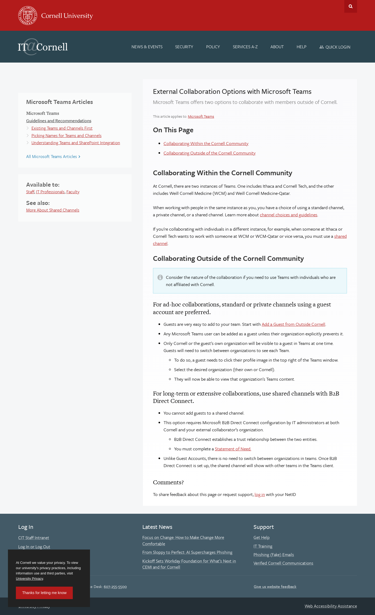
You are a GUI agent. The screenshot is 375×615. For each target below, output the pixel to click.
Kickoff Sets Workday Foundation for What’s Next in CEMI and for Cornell (189, 564)
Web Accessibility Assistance (331, 606)
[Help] (301, 46)
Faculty (72, 191)
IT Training (263, 546)
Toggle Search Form (350, 6)
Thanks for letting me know (44, 593)
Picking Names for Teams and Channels (66, 135)
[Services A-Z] (245, 46)
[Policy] (213, 46)
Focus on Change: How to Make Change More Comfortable (183, 540)
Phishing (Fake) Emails (274, 554)
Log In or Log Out (34, 546)
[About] (277, 46)
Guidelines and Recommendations (58, 120)
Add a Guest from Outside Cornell (293, 324)
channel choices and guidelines (288, 214)
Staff (30, 191)
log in (260, 494)
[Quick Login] (335, 47)
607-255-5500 (115, 586)
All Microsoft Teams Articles (51, 156)
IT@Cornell (43, 47)
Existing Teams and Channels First (62, 128)
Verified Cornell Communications (283, 563)
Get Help (262, 537)
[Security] (184, 46)
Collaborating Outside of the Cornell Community (210, 153)
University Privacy (29, 579)
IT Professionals (50, 191)
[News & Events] (147, 46)
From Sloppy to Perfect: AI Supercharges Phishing (187, 552)
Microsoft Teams (201, 116)
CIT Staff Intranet (33, 537)
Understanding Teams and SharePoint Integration (75, 142)
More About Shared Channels (52, 210)
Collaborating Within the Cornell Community (206, 143)
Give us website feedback (275, 586)
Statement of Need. (233, 448)
